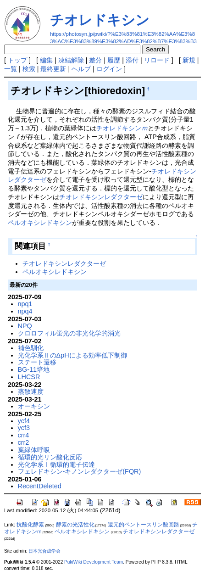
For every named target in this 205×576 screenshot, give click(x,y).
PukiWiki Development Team (93, 562)
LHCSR (29, 376)
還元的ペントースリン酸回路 (143, 524)
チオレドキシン (100, 20)
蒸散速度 (31, 391)
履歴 (113, 60)
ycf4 (24, 421)
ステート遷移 (37, 362)
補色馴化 (31, 348)
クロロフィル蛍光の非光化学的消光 (69, 333)
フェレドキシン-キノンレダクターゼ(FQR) (79, 471)
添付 (132, 60)
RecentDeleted (39, 486)
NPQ (25, 326)
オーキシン (34, 406)
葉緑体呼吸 (34, 449)
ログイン (109, 69)
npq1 (25, 304)
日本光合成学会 (44, 551)
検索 (28, 69)
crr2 (23, 442)
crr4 (23, 435)
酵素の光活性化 (75, 524)
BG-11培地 (34, 369)
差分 (95, 60)
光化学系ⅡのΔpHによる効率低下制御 (72, 355)
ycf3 (24, 427)
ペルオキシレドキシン (40, 222)
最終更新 (53, 69)
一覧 (10, 69)
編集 (46, 60)
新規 (189, 60)
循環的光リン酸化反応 (50, 457)
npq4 (25, 311)
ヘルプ (81, 69)
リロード (157, 60)
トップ (17, 60)
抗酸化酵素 (30, 524)
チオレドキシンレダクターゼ (101, 197)
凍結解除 (71, 60)
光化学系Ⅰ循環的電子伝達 (56, 464)
